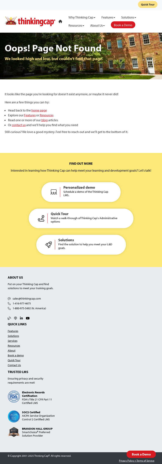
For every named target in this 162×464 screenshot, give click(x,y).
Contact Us (14, 365)
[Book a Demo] (123, 24)
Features (30, 115)
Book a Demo (141, 454)
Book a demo (16, 355)
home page (39, 110)
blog (44, 120)
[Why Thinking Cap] (81, 17)
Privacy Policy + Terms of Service (136, 460)
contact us (19, 125)
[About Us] (97, 25)
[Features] (108, 17)
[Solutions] (128, 17)
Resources (46, 115)
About (11, 350)
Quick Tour (147, 4)
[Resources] (76, 25)
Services (13, 341)
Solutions (13, 336)
